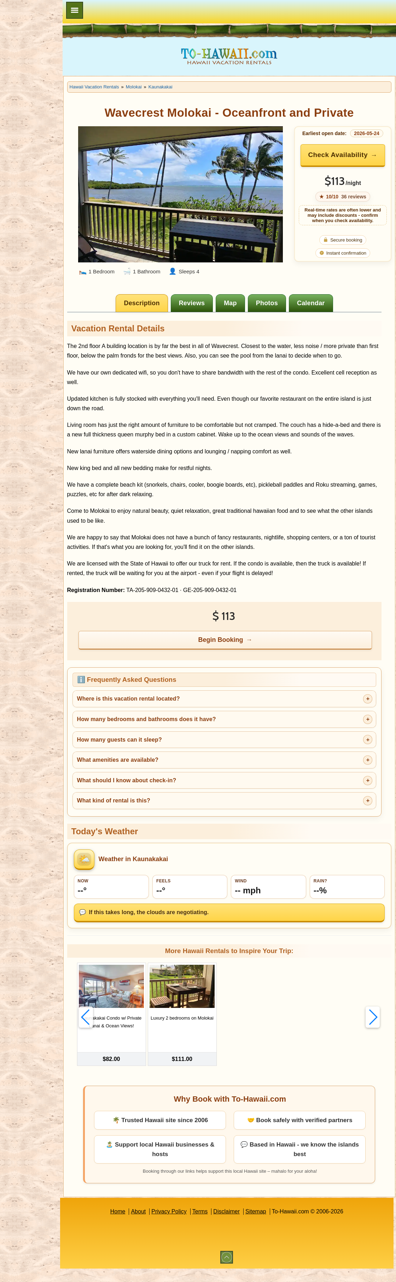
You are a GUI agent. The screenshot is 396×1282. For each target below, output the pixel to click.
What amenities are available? (151, 779)
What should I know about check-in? (159, 800)
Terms (217, 1225)
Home (134, 1225)
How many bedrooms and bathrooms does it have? (179, 739)
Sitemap (272, 1225)
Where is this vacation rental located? (161, 718)
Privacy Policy (185, 1225)
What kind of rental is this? (146, 820)
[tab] (159, 303)
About (154, 1225)
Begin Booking (237, 659)
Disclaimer (243, 1225)
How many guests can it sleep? (152, 759)
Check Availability (347, 160)
